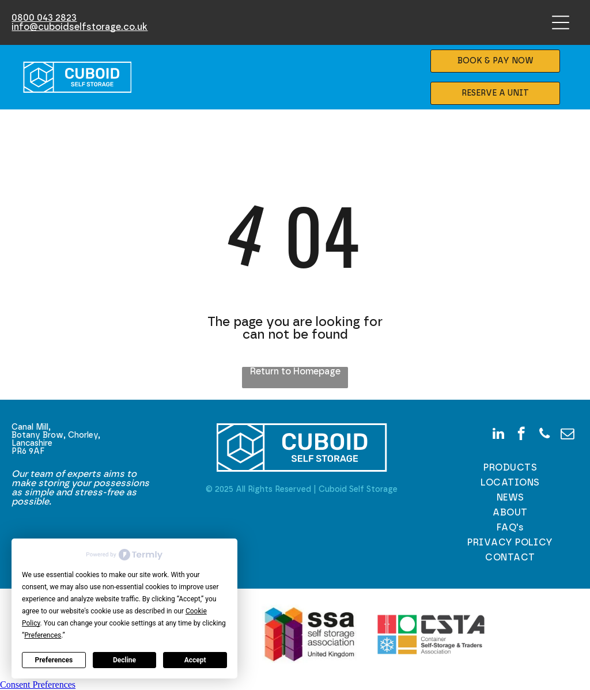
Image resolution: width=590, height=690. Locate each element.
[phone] (544, 434)
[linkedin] (498, 434)
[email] (567, 434)
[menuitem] (510, 467)
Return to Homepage (295, 371)
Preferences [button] (42, 635)
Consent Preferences (37, 684)
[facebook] (521, 434)
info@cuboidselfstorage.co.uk (80, 27)
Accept (195, 660)
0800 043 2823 (44, 17)
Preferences (54, 660)
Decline (124, 660)
